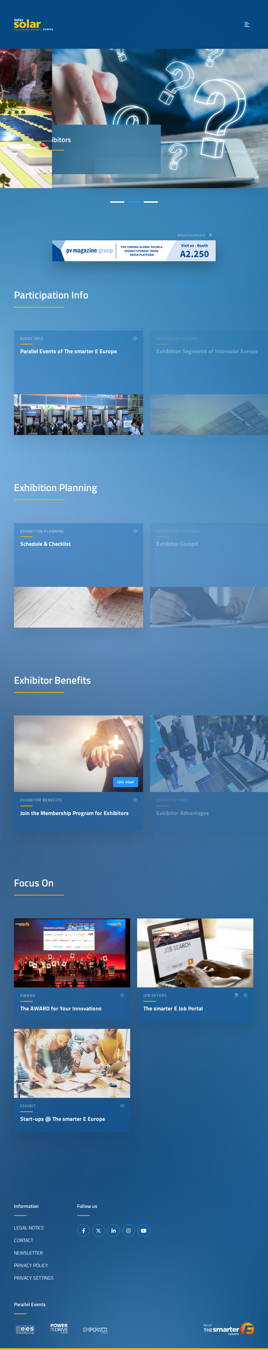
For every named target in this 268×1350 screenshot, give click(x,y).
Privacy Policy (31, 1265)
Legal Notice (29, 1228)
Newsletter (28, 1253)
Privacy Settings (34, 1278)
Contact (23, 1240)
